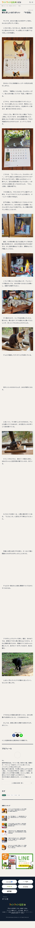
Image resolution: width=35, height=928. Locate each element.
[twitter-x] (5, 899)
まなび (21, 908)
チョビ (16, 795)
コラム (25, 908)
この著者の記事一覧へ (17, 783)
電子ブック (26, 910)
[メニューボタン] (32, 2)
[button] (13, 735)
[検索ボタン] (30, 2)
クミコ (8, 795)
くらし (4, 10)
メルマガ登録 (20, 910)
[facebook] (3, 899)
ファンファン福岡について (12, 910)
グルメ (9, 908)
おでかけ (14, 908)
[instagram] (7, 899)
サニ (3, 760)
